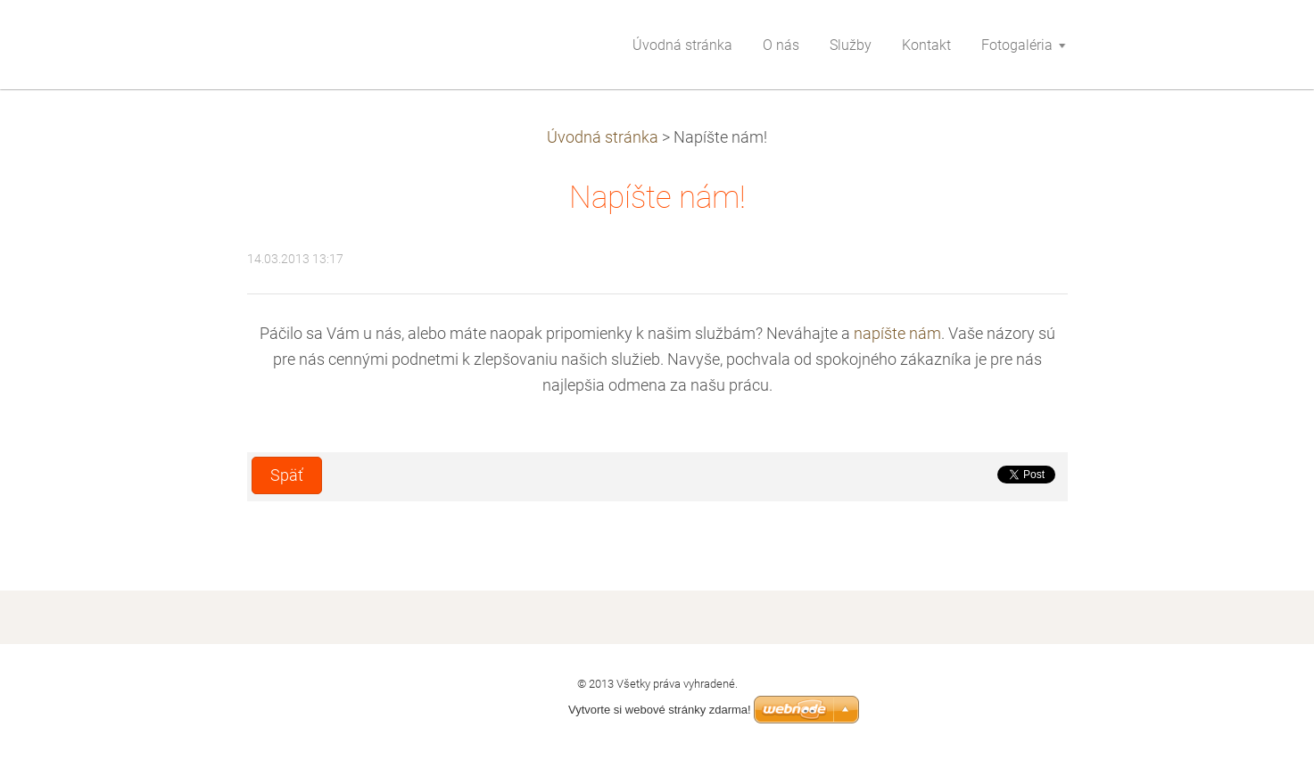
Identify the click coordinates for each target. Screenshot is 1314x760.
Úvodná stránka (602, 137)
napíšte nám (897, 334)
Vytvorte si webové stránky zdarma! (659, 709)
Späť (286, 475)
